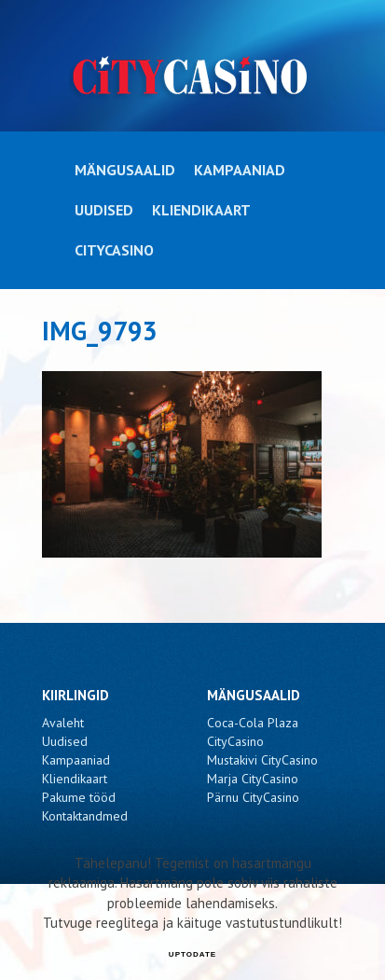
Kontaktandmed (85, 815)
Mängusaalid (125, 169)
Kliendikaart (201, 209)
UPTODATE (192, 954)
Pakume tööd (79, 797)
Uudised (104, 209)
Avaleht (63, 722)
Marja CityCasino (252, 778)
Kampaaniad (239, 169)
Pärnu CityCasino (253, 797)
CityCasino (114, 250)
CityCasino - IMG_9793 (192, 76)
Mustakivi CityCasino (262, 760)
